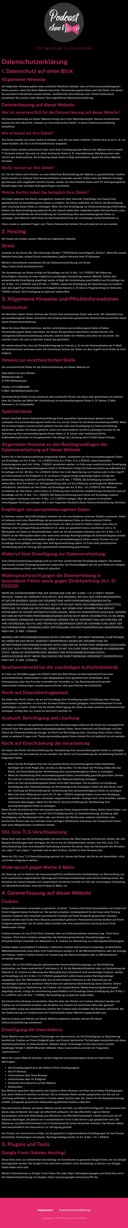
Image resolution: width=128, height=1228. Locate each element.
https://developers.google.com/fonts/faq (92, 1173)
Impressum (45, 1210)
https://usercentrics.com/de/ (74, 1047)
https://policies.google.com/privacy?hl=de (73, 1177)
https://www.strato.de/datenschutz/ (23, 266)
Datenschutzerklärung (74, 1210)
